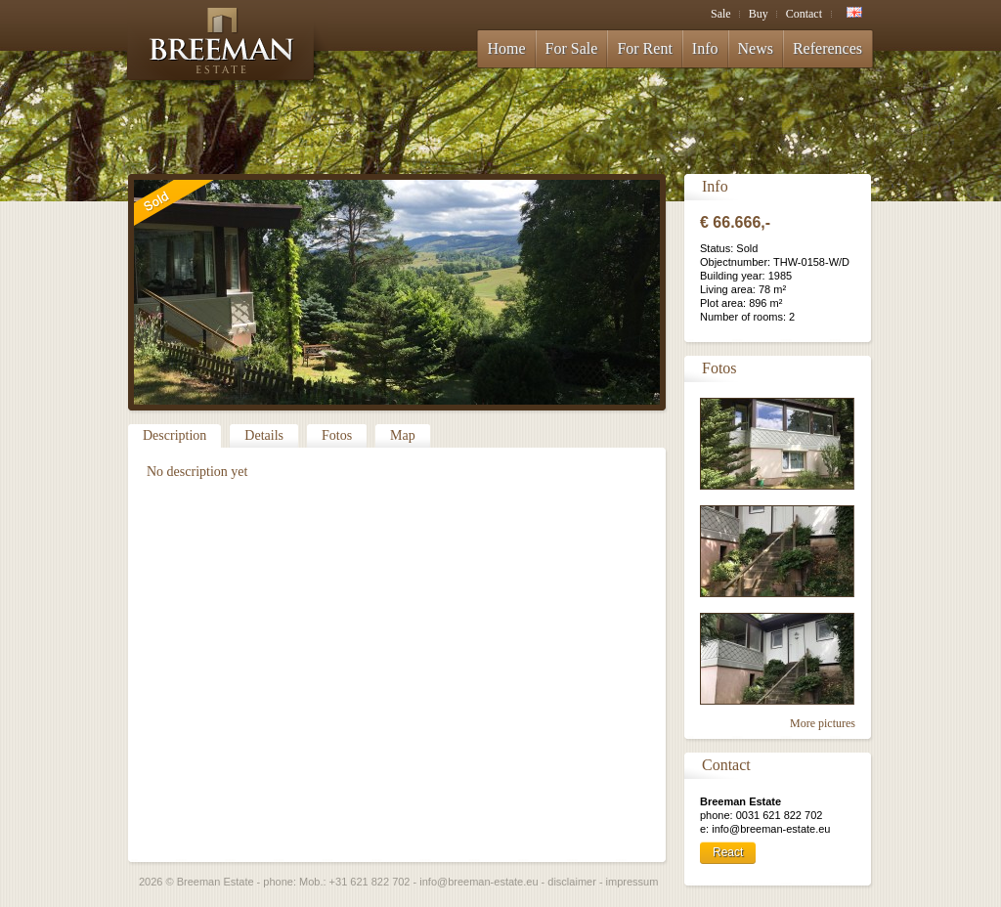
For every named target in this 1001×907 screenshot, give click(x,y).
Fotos (337, 435)
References (827, 48)
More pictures (822, 723)
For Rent (644, 48)
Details (263, 435)
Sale (721, 14)
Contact (804, 14)
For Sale (571, 48)
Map (402, 435)
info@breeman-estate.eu (478, 881)
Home (507, 48)
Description (174, 435)
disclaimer (571, 881)
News (755, 48)
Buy (758, 14)
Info (705, 48)
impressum (632, 881)
